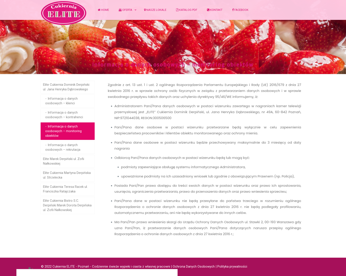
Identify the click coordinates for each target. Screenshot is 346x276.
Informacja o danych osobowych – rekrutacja (62, 147)
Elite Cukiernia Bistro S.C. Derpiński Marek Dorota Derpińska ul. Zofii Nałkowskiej (67, 205)
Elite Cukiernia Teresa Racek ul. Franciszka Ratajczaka (65, 189)
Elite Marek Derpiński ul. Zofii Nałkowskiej (63, 161)
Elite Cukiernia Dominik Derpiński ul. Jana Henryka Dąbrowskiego (66, 87)
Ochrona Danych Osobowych (194, 266)
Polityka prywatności (232, 266)
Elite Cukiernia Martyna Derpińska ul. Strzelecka (67, 175)
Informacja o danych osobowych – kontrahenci (64, 114)
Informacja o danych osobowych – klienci (61, 101)
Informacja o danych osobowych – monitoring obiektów (63, 131)
